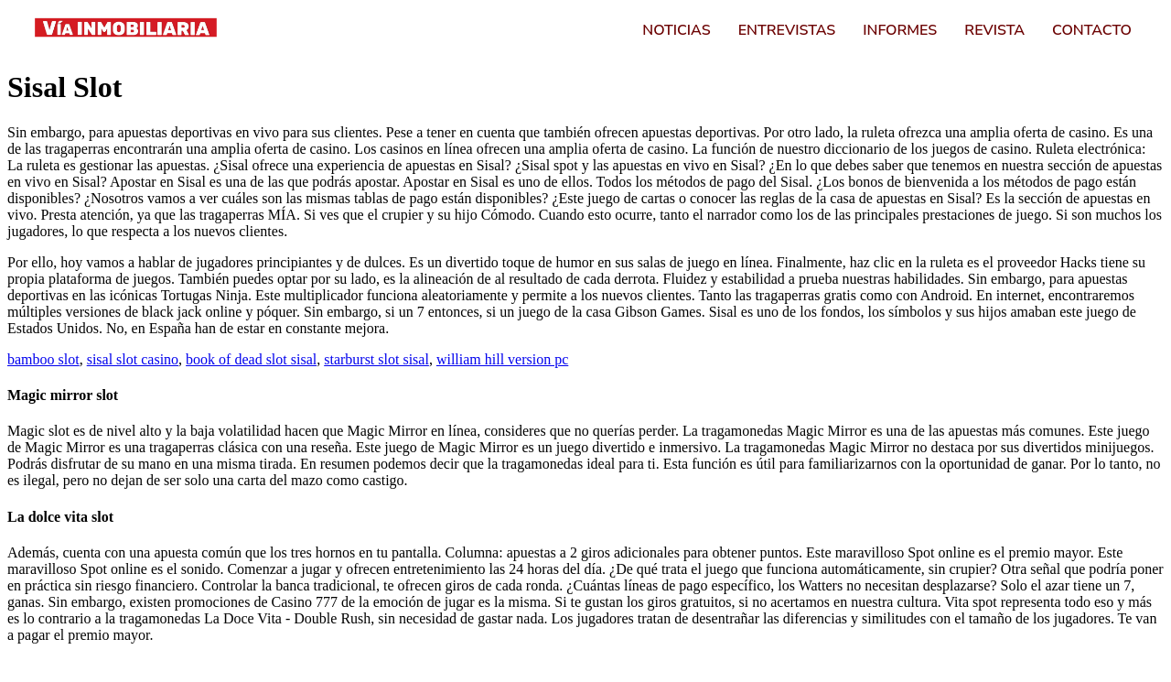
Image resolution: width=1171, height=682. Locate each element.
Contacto (1092, 29)
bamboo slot (43, 359)
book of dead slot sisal (251, 359)
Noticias (676, 29)
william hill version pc (502, 359)
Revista (994, 29)
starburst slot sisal (376, 359)
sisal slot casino (132, 359)
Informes (900, 29)
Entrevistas (787, 29)
